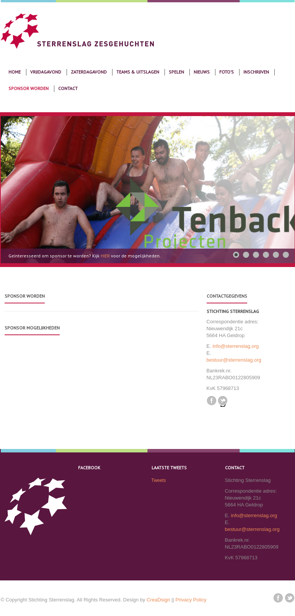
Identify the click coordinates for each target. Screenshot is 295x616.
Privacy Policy (191, 600)
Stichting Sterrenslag (233, 311)
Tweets (159, 480)
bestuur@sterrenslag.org (234, 360)
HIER (106, 256)
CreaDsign (158, 600)
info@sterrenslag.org (235, 346)
